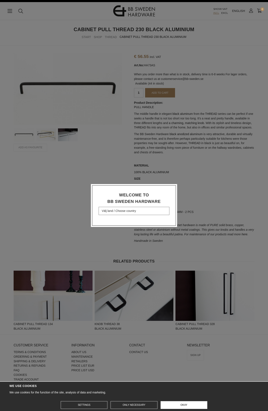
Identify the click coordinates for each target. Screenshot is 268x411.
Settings (84, 404)
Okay (183, 404)
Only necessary (134, 404)
